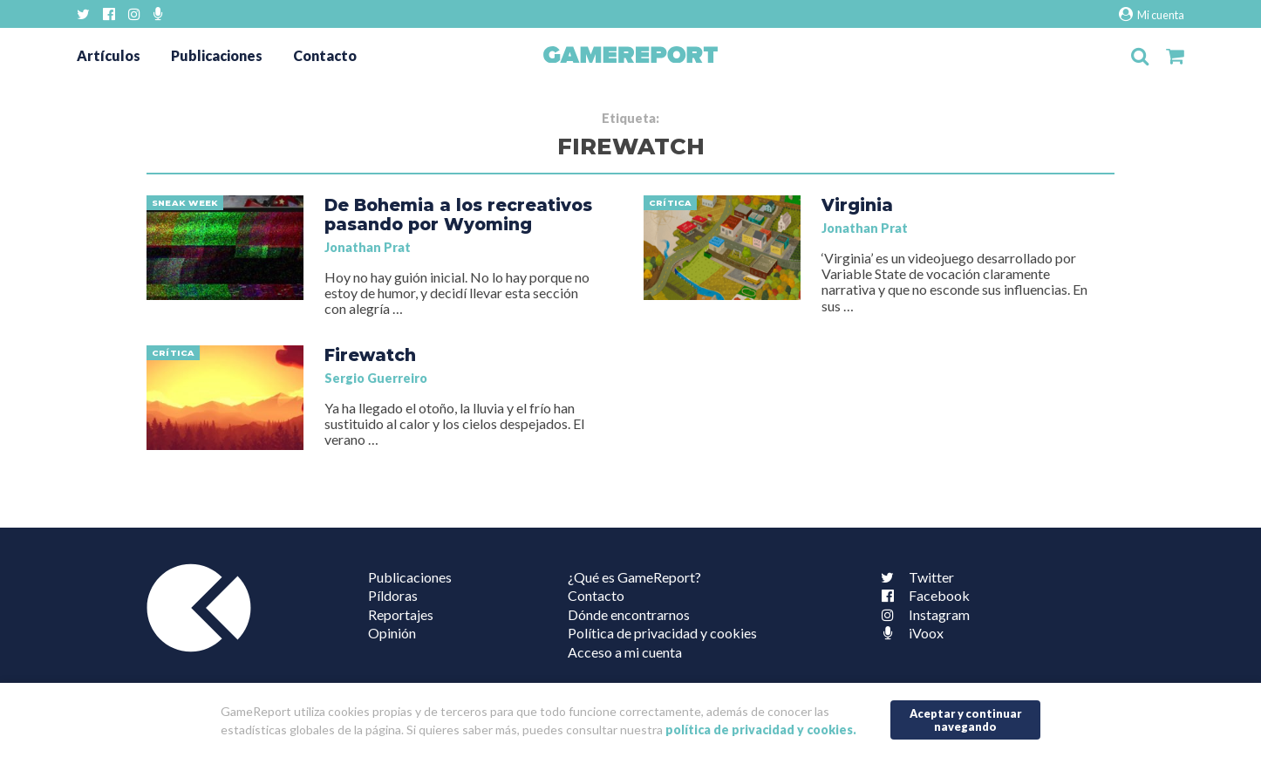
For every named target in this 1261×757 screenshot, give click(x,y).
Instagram (922, 614)
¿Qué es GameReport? (634, 577)
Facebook (922, 595)
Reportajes (400, 614)
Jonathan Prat (367, 247)
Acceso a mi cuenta (625, 652)
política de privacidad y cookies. (760, 729)
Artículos (108, 55)
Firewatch (370, 354)
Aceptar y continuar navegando (966, 719)
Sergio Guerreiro (375, 378)
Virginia (857, 204)
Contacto (325, 55)
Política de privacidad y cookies (662, 632)
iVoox (909, 632)
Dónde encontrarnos (629, 614)
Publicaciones (216, 55)
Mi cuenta (1151, 14)
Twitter (914, 577)
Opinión (392, 632)
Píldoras (393, 595)
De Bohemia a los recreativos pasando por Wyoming (458, 214)
